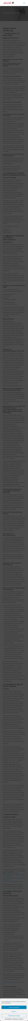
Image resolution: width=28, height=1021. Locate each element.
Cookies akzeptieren (14, 1007)
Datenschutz (15, 1019)
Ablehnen (14, 1011)
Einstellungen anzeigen (14, 1015)
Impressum (20, 1019)
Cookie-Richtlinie (8, 1019)
